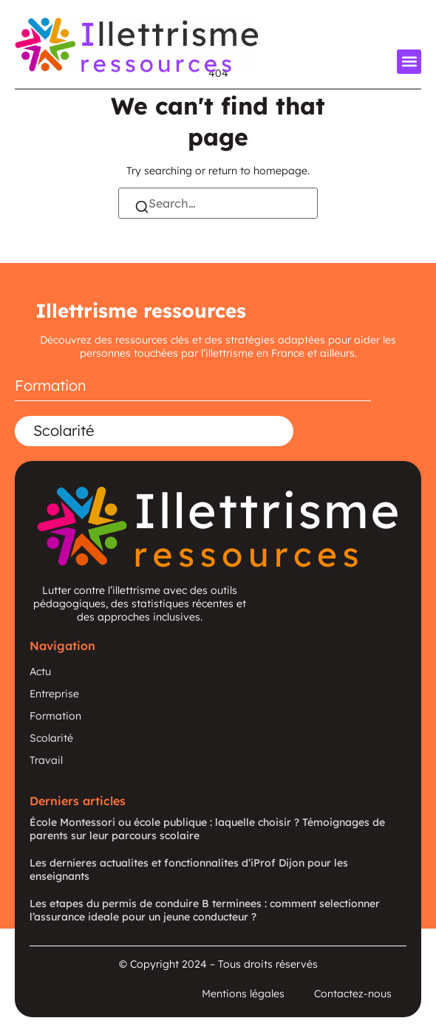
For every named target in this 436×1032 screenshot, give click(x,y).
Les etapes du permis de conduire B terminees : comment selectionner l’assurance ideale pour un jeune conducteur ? (205, 910)
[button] (409, 61)
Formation (50, 385)
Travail (46, 760)
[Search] (141, 208)
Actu (40, 671)
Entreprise (54, 693)
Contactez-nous (353, 993)
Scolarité (63, 430)
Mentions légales (243, 993)
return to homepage (257, 170)
